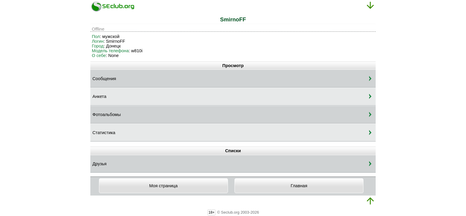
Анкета (99, 96)
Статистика (103, 132)
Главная (299, 185)
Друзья (99, 163)
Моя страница (163, 185)
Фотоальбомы (106, 114)
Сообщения (104, 78)
